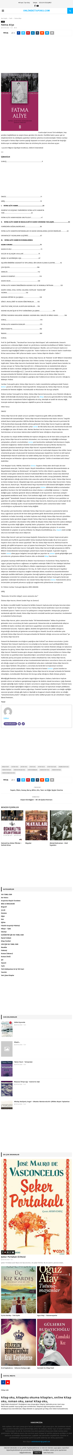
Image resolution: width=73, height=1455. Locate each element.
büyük (59, 530)
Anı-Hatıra (4, 898)
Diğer (3, 916)
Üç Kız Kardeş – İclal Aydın (10, 1315)
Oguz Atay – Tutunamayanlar (47, 1315)
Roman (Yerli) (5, 957)
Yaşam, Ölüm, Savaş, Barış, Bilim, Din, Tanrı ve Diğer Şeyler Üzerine (36, 790)
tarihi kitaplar (56, 770)
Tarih (3, 21)
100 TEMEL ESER (6, 894)
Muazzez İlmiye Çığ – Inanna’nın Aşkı (27, 1082)
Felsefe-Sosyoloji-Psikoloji (10, 926)
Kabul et (37, 1453)
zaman (52, 553)
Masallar (4, 947)
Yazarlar (4, 972)
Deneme (4, 913)
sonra (35, 427)
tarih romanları (32, 770)
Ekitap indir (5, 1390)
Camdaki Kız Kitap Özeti (45, 1368)
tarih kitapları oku (19, 770)
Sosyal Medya (9, 1376)
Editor (6, 718)
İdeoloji (3, 932)
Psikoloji (4, 950)
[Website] (23, 723)
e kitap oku (14, 766)
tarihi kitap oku (44, 770)
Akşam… (17, 1042)
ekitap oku (24, 766)
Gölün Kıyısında (19, 1022)
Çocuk (3, 910)
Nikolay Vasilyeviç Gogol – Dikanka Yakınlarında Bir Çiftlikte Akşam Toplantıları (42, 1101)
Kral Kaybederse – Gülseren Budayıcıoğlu (15, 1368)
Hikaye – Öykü (6, 929)
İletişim (35, 2)
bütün (3, 387)
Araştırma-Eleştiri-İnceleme (10, 901)
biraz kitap (5, 766)
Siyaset (3, 963)
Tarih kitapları (6, 770)
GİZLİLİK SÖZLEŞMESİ (45, 2)
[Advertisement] (36, 55)
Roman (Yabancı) (7, 953)
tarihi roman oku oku (8, 773)
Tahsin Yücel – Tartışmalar (23, 1062)
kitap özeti (41, 766)
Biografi (4, 907)
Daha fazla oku (48, 1453)
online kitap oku (63, 766)
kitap (41, 397)
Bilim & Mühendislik (8, 904)
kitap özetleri (51, 766)
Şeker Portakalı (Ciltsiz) (13, 1257)
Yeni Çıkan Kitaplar (7, 975)
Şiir (2, 960)
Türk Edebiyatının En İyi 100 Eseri (12, 969)
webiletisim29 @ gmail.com (40, 1442)
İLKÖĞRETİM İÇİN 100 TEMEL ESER (12, 935)
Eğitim (3, 922)
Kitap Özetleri (6, 941)
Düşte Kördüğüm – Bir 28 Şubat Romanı (36, 800)
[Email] (19, 723)
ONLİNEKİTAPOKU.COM (36, 10)
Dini (2, 919)
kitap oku (32, 766)
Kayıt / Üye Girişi (24, 2)
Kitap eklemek (27, 1409)
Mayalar (28, 843)
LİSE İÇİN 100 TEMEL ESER (9, 944)
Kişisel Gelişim (6, 938)
